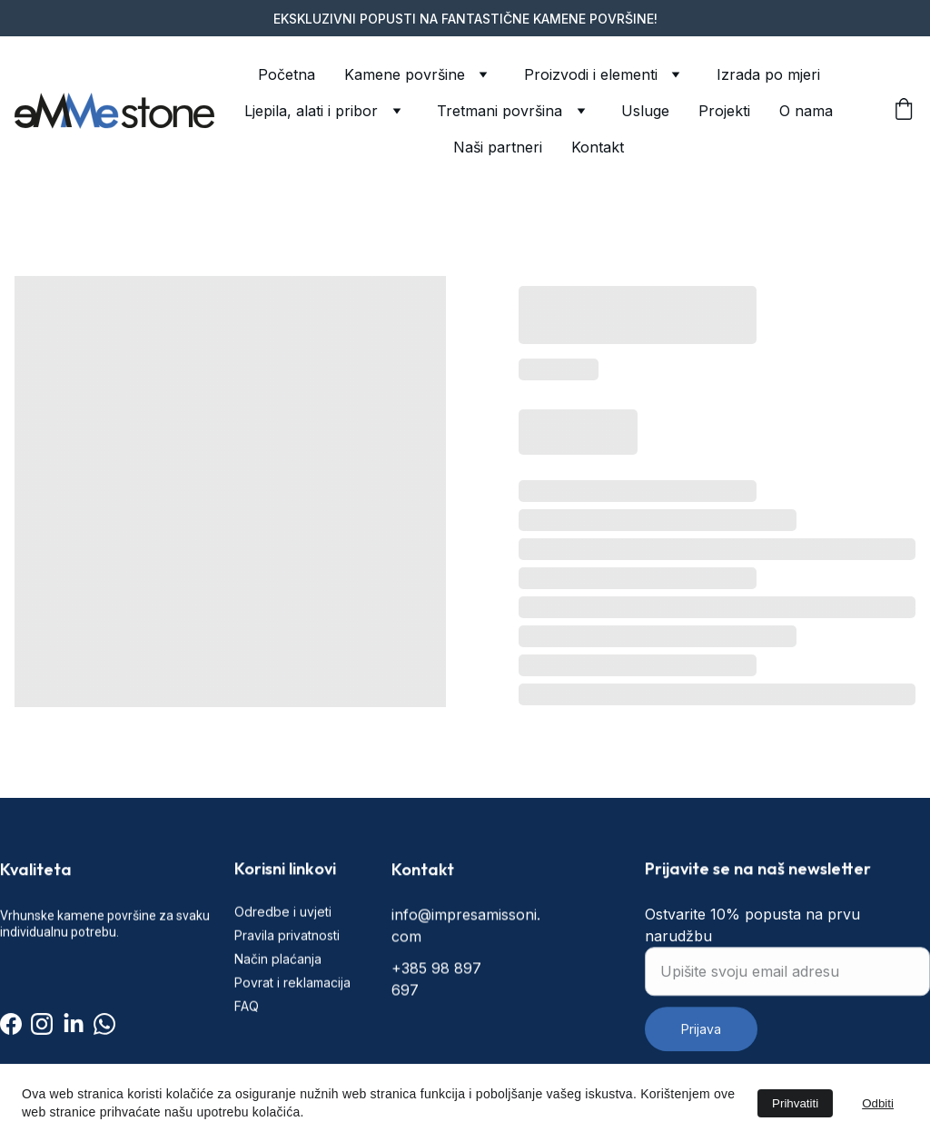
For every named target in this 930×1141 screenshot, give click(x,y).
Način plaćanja (278, 986)
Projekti (724, 111)
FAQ (246, 1034)
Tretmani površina (499, 111)
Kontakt (597, 147)
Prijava (701, 1059)
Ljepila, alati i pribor (311, 111)
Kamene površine (404, 74)
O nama (806, 111)
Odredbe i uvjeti (282, 939)
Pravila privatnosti (287, 962)
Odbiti (878, 1103)
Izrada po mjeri (768, 74)
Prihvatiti (795, 1103)
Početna (286, 74)
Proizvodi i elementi (591, 74)
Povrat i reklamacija (292, 1010)
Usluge (645, 111)
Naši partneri (497, 147)
